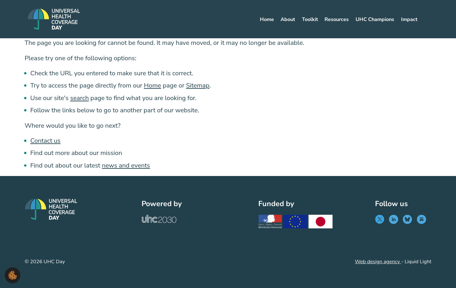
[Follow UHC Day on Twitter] (381, 219)
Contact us (45, 140)
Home (152, 85)
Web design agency (378, 261)
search (79, 98)
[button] (12, 275)
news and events (126, 165)
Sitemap (197, 85)
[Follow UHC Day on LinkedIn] (395, 219)
